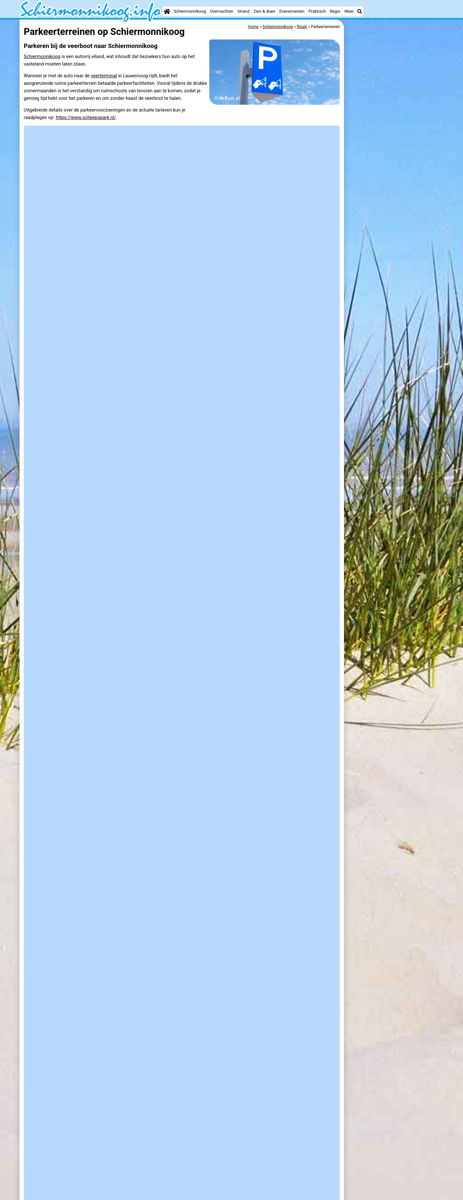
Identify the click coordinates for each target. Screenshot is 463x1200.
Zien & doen (264, 11)
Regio (335, 11)
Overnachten (221, 11)
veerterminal (104, 76)
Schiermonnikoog (189, 11)
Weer (349, 11)
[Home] (167, 11)
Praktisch (317, 11)
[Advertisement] (394, 117)
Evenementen (292, 11)
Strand (243, 11)
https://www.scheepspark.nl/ (86, 117)
